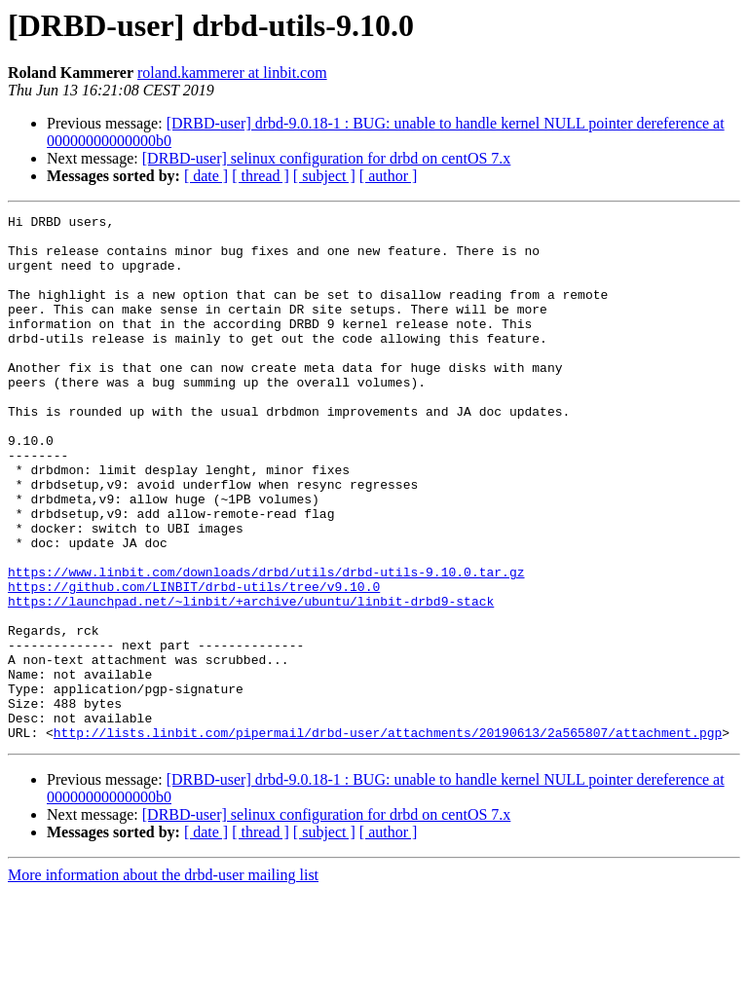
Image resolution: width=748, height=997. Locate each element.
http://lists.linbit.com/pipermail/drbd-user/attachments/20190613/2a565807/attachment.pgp (388, 837)
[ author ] (388, 175)
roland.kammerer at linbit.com (232, 72)
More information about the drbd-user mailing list (163, 980)
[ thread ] (260, 175)
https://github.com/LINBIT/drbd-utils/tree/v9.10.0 (194, 662)
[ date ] (206, 175)
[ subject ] (324, 175)
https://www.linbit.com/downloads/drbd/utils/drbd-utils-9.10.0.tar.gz (266, 644)
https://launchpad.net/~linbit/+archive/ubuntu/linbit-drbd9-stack (251, 679)
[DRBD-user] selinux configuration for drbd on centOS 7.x (326, 158)
